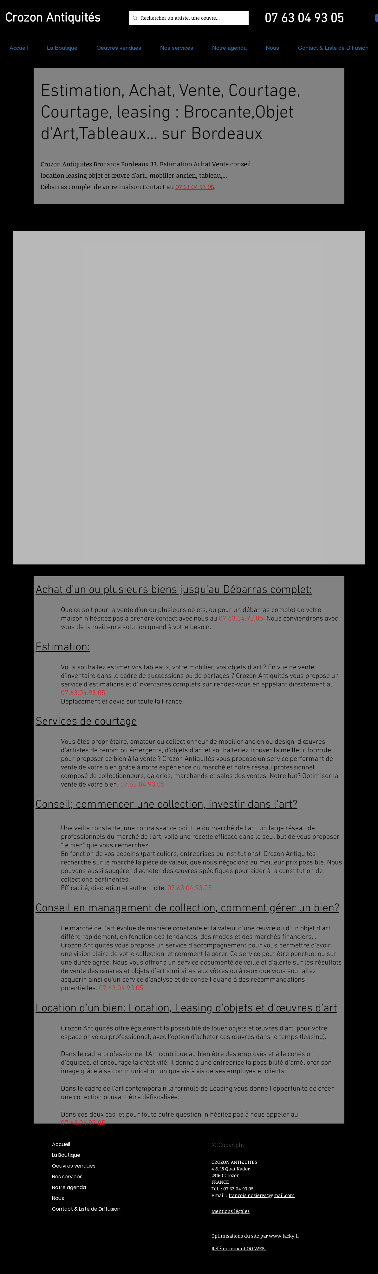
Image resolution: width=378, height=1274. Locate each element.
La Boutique (66, 1155)
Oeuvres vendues (73, 1165)
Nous (58, 1198)
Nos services (67, 1176)
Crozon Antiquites (66, 163)
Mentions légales (231, 1211)
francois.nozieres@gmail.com (262, 1195)
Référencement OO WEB (239, 1248)
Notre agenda (69, 1187)
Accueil (61, 1144)
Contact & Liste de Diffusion (86, 1209)
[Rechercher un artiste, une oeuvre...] (188, 18)
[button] (62, 47)
